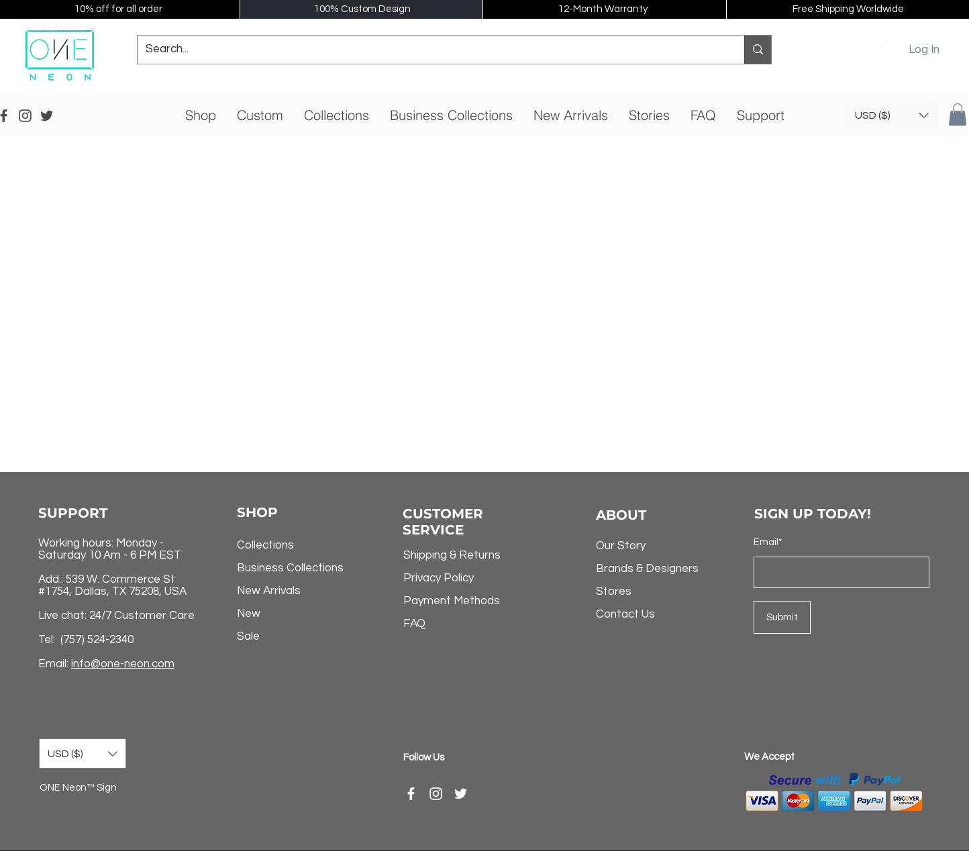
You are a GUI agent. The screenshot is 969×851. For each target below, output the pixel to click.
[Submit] (782, 617)
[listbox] (891, 115)
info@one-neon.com (122, 664)
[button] (881, 47)
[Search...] (431, 50)
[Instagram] (435, 793)
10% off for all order (118, 9)
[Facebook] (411, 793)
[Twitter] (460, 793)
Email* (768, 542)
